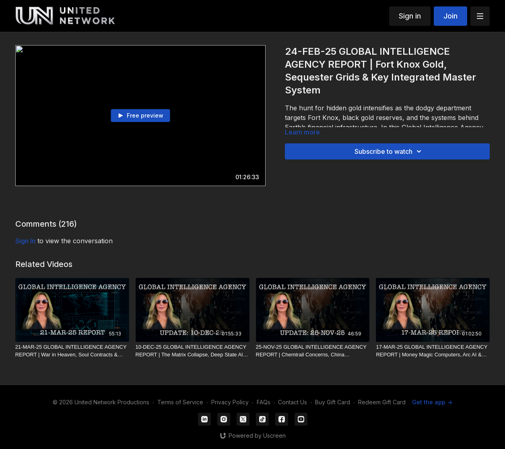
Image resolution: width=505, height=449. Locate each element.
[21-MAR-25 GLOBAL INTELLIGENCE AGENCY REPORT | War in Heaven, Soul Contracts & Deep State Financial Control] (72, 351)
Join (450, 16)
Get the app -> (432, 402)
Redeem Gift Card (382, 402)
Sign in (410, 16)
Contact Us (292, 402)
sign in (25, 241)
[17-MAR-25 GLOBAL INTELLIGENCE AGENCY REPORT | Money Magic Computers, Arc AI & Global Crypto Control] (433, 351)
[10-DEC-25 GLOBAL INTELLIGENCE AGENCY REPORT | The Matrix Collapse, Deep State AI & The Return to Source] (192, 351)
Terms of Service (180, 402)
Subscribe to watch (389, 151)
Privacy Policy (230, 402)
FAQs (263, 402)
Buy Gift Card (332, 402)
